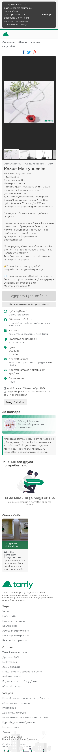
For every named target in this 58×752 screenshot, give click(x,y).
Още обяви (9, 46)
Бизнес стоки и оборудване (19, 681)
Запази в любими (15, 402)
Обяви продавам (19, 314)
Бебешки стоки (12, 676)
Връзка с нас (9, 626)
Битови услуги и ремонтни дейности (25, 698)
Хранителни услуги (14, 713)
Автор (22, 42)
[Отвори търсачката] (44, 34)
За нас (6, 611)
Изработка (9, 708)
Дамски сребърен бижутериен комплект (12, 554)
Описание (8, 42)
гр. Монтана (16, 342)
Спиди (12, 365)
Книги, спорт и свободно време (22, 671)
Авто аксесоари (12, 686)
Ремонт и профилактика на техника (25, 717)
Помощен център (13, 621)
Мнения (35, 42)
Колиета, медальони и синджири (28, 334)
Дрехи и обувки (11, 657)
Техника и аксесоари (14, 652)
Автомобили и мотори (16, 703)
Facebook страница (14, 640)
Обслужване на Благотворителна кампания (30, 324)
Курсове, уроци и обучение (18, 722)
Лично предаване (39, 362)
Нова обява (9, 616)
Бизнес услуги (10, 727)
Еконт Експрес (18, 362)
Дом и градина (11, 667)
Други (6, 732)
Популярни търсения (15, 635)
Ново (12, 382)
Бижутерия (9, 662)
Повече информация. (16, 24)
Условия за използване (15, 631)
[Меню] (51, 34)
